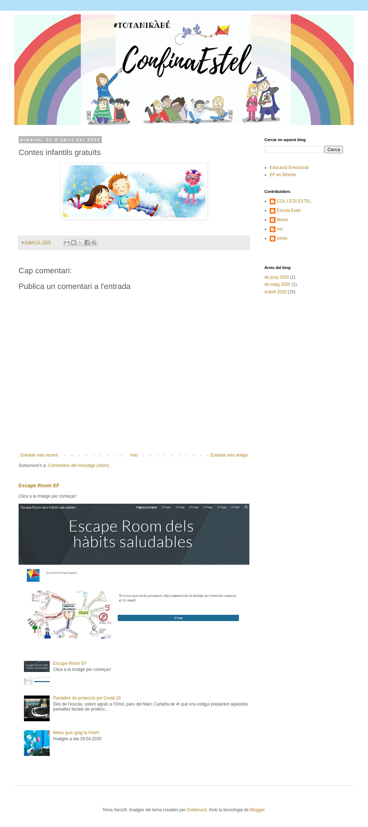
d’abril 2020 (275, 291)
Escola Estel (288, 210)
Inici (134, 455)
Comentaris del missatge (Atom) (78, 465)
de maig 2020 (277, 284)
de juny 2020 (276, 277)
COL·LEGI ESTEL (294, 201)
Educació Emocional (289, 167)
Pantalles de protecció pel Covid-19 (87, 698)
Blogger (257, 809)
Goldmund (197, 809)
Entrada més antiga (229, 455)
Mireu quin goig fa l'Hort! (76, 732)
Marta (282, 219)
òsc (280, 228)
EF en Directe (283, 174)
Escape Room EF (39, 485)
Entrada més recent (39, 455)
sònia (282, 238)
